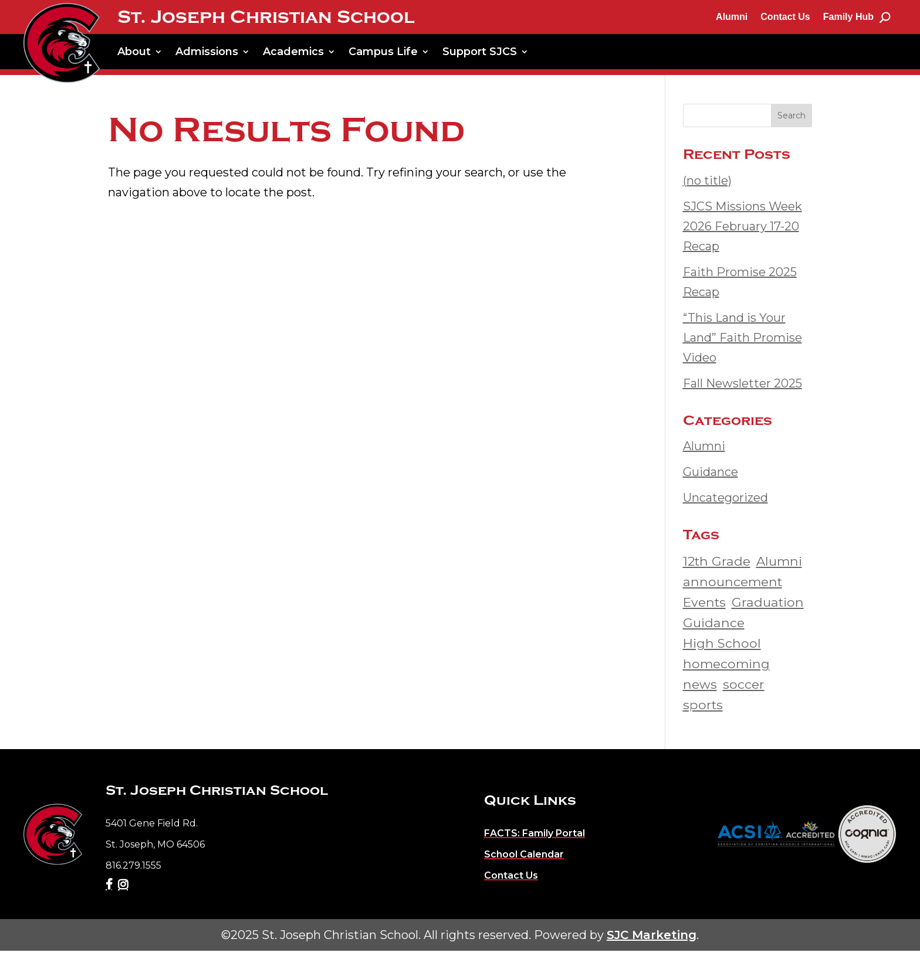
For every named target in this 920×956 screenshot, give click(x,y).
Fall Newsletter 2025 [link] (742, 389)
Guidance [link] (710, 477)
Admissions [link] (206, 51)
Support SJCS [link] (479, 51)
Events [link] (704, 607)
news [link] (700, 689)
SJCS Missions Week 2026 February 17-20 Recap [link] (742, 231)
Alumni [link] (732, 17)
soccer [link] (744, 689)
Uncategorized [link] (725, 503)
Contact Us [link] (785, 17)
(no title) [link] (707, 186)
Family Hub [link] (848, 17)
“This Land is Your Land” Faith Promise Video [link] (742, 343)
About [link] (134, 51)
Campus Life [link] (383, 51)
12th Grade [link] (716, 566)
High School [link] (722, 648)
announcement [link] (732, 586)
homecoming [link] (726, 668)
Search (791, 120)
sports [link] (703, 709)
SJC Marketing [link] (651, 940)
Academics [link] (293, 51)
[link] (61, 43)
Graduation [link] (768, 607)
